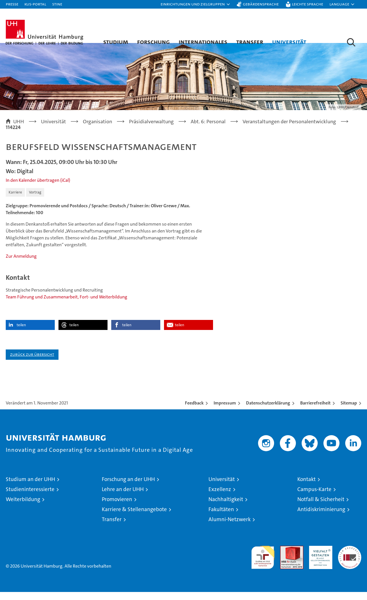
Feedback (194, 411)
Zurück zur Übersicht (32, 362)
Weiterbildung (23, 507)
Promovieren (117, 507)
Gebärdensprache (261, 4)
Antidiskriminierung (321, 517)
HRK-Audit (319, 557)
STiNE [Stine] (57, 4)
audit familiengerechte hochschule (262, 563)
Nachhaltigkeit (225, 507)
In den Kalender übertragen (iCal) (38, 188)
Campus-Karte (314, 497)
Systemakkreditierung (349, 557)
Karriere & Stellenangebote (134, 517)
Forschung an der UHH (128, 487)
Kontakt (306, 487)
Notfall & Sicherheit (320, 507)
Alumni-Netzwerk (229, 527)
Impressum (225, 411)
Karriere (15, 200)
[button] (196, 4)
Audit (285, 557)
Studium (115, 41)
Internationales (203, 41)
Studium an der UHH (30, 487)
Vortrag (35, 200)
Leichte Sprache (307, 4)
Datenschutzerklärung (268, 411)
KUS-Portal (35, 4)
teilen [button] (21, 333)
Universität (289, 41)
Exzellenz (219, 497)
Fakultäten (221, 517)
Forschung (153, 41)
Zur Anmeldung (21, 264)
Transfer (249, 41)
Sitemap (349, 411)
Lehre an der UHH (123, 497)
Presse (12, 4)
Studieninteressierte (30, 497)
